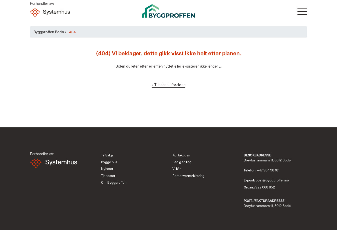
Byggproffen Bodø (49, 32)
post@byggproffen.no (272, 180)
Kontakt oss (181, 155)
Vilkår (176, 169)
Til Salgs (107, 155)
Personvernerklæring (188, 176)
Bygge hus (109, 162)
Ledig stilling (181, 162)
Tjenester (108, 176)
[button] (302, 11)
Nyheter (107, 169)
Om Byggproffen (113, 182)
